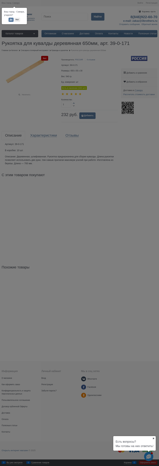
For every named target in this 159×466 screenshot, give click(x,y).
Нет (17, 19)
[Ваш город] (153, 438)
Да (11, 19)
